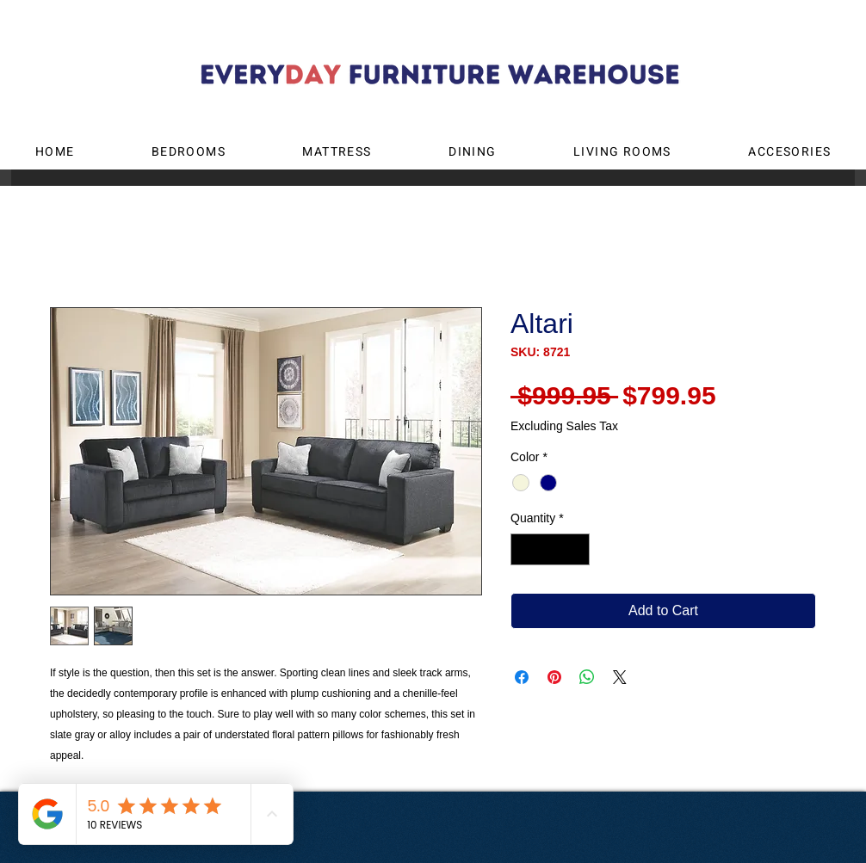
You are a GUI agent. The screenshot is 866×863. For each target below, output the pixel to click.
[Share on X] (619, 677)
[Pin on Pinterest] (554, 677)
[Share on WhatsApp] (587, 677)
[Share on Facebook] (521, 677)
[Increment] (576, 549)
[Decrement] (524, 549)
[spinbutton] (550, 549)
